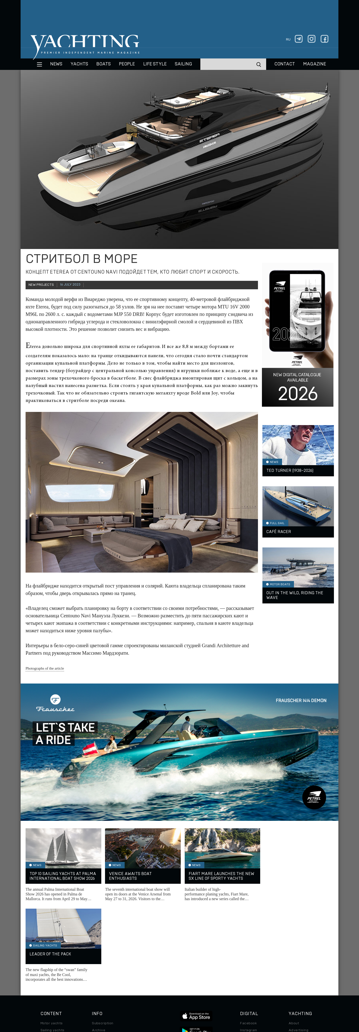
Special (46, 970)
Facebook (248, 942)
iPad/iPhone (250, 963)
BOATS (103, 64)
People (127, 64)
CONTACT (284, 64)
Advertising (298, 949)
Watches (47, 984)
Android (246, 970)
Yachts (79, 64)
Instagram (248, 949)
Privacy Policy (175, 997)
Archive (98, 949)
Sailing (183, 64)
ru (288, 39)
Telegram (248, 956)
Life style (155, 64)
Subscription (102, 942)
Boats (45, 956)
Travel (45, 963)
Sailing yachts (52, 949)
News (56, 64)
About (293, 942)
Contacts (296, 956)
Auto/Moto (49, 977)
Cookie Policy (228, 997)
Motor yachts (51, 942)
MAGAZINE (314, 64)
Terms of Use (203, 997)
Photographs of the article (45, 668)
